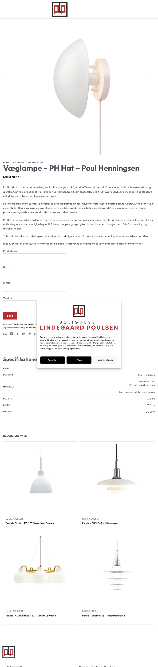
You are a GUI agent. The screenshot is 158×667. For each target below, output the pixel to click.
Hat (34, 327)
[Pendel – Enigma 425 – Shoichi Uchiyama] (117, 571)
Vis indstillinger (105, 360)
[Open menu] (138, 9)
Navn (34, 270)
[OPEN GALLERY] (79, 79)
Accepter (52, 360)
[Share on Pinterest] (29, 333)
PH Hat (29, 327)
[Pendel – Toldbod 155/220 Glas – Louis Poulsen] (41, 479)
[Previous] (9, 79)
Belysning (18, 162)
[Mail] (35, 333)
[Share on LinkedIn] (23, 333)
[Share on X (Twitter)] (11, 333)
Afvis (79, 360)
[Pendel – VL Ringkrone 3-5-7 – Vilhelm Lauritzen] (41, 571)
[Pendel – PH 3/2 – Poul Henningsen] (117, 479)
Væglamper (18, 324)
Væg (23, 327)
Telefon (34, 302)
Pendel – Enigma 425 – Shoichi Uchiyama (103, 615)
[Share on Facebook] (17, 333)
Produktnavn (34, 254)
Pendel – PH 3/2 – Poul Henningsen (100, 523)
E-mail (34, 286)
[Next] (149, 79)
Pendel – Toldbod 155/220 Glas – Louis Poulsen (30, 523)
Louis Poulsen (35, 162)
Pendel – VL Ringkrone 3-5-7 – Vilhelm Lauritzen (31, 615)
